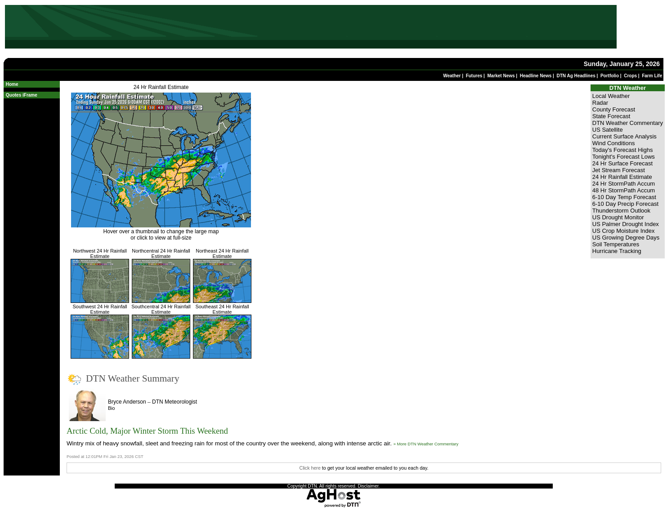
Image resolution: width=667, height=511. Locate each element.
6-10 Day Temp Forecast (624, 197)
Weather (452, 75)
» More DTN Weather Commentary (426, 444)
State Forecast (611, 116)
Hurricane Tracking (616, 251)
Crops (630, 75)
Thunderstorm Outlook (621, 210)
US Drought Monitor (618, 217)
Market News (501, 75)
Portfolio (609, 75)
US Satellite (607, 129)
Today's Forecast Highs (622, 150)
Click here (309, 468)
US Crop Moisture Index (623, 230)
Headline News (536, 75)
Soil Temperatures (616, 244)
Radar (600, 102)
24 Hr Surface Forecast (622, 163)
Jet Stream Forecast (618, 170)
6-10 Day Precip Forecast (625, 203)
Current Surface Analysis (624, 136)
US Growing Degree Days (626, 237)
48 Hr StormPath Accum (623, 190)
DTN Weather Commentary (627, 123)
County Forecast (613, 109)
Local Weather (611, 96)
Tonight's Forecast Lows (623, 156)
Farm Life (652, 75)
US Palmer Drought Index (625, 224)
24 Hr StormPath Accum (623, 183)
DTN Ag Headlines (575, 75)
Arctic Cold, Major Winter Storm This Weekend (147, 430)
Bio (111, 408)
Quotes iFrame (21, 95)
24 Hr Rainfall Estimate (161, 87)
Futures (474, 75)
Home (12, 84)
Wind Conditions (613, 143)
